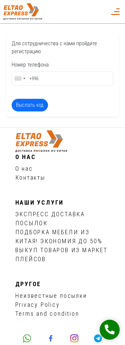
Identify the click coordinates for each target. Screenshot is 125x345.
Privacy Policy (37, 304)
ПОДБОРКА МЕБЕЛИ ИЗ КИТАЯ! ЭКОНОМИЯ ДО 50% (59, 237)
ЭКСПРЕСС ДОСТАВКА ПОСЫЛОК (50, 219)
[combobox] (19, 78)
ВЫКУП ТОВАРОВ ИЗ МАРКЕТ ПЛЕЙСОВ (61, 254)
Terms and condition (47, 313)
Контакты (30, 177)
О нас (24, 168)
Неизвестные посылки (51, 295)
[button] (100, 11)
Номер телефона (30, 65)
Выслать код (30, 105)
